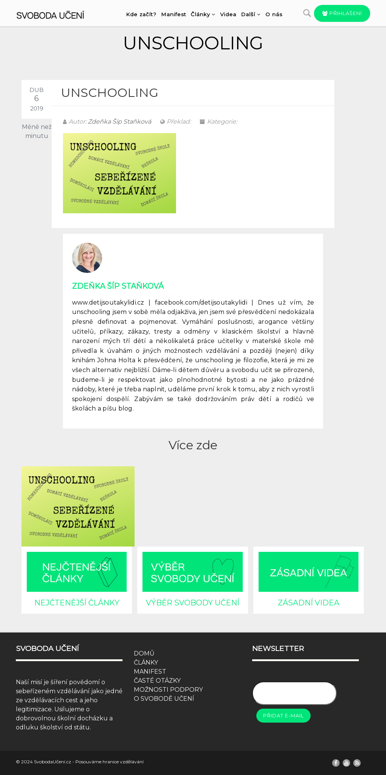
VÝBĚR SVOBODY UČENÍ (192, 602)
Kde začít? (141, 14)
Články (203, 14)
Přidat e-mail (283, 715)
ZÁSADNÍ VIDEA (308, 602)
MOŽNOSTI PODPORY (168, 689)
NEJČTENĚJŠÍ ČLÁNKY (76, 602)
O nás (273, 14)
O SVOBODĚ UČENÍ (164, 698)
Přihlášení (342, 13)
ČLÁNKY (146, 662)
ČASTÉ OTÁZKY (157, 680)
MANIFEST (150, 671)
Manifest (173, 14)
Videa (228, 14)
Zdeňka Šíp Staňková (119, 121)
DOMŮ (144, 653)
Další (251, 14)
